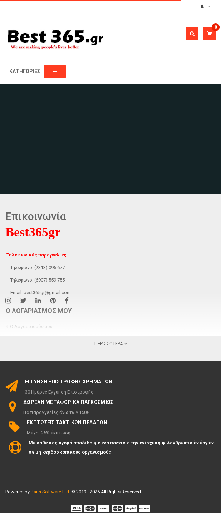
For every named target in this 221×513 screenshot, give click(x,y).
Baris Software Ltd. (50, 491)
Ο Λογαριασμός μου (31, 326)
